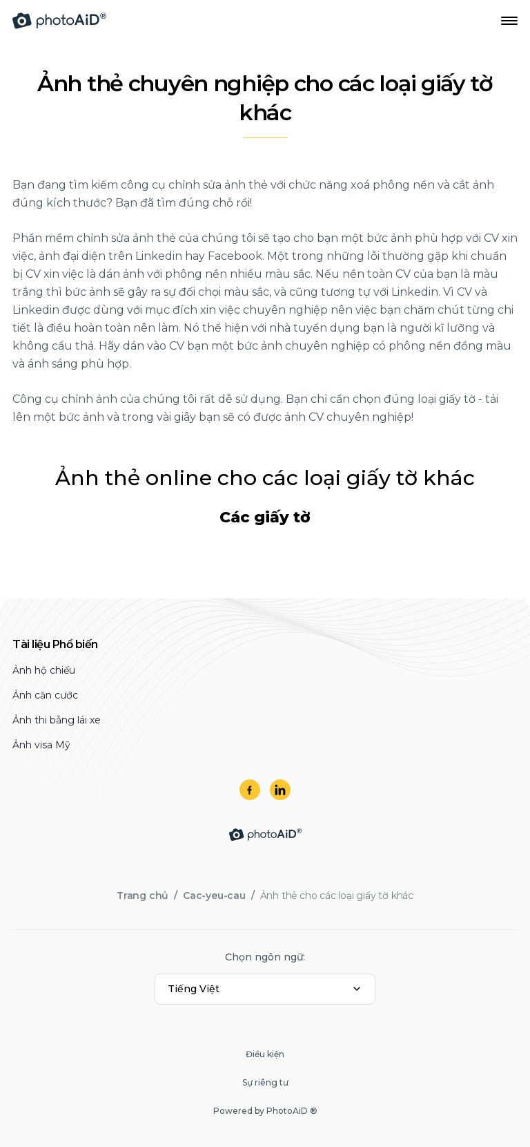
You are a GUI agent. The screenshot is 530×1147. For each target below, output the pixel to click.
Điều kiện (265, 1054)
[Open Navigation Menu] (509, 20)
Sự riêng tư (265, 1082)
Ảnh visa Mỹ (41, 745)
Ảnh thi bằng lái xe (56, 720)
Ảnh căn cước (45, 695)
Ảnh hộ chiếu (43, 670)
